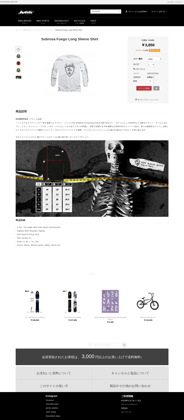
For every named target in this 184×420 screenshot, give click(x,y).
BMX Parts (43, 21)
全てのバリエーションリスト (148, 100)
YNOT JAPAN (51, 412)
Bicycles (79, 21)
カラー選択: (138, 59)
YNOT (93, 21)
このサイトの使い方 (54, 386)
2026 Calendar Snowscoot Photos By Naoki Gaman (110, 318)
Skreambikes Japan (53, 416)
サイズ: (136, 64)
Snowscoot (50, 400)
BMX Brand (24, 21)
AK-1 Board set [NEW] (72, 317)
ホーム (18, 30)
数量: (135, 81)
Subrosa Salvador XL (148, 317)
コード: (136, 73)
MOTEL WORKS (52, 408)
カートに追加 (144, 88)
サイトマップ (126, 412)
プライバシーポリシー (129, 404)
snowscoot (61, 21)
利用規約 (124, 408)
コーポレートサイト (174, 2)
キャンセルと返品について (130, 373)
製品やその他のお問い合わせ (130, 386)
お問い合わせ (139, 69)
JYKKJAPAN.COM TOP (8, 2)
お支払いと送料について (54, 373)
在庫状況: (137, 77)
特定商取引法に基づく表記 (131, 401)
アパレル (49, 30)
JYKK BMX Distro (52, 404)
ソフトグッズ (39, 30)
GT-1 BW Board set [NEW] (35, 317)
